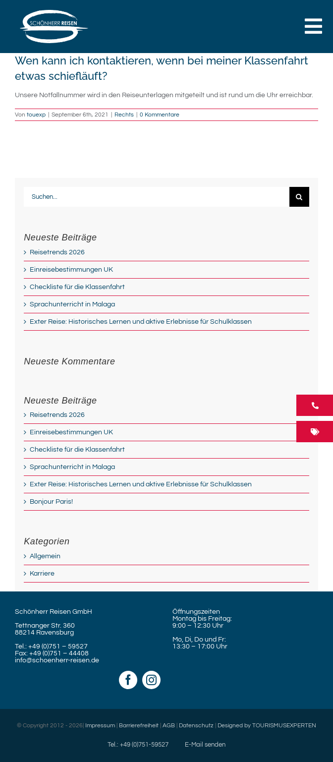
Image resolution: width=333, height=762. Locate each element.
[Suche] (299, 197)
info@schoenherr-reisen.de (57, 660)
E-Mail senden (205, 744)
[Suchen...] (156, 197)
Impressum (100, 725)
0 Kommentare (159, 115)
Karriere (42, 573)
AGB (169, 725)
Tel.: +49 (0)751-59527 (138, 744)
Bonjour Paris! (51, 501)
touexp (36, 115)
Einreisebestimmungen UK (71, 269)
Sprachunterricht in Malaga (72, 304)
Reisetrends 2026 (57, 252)
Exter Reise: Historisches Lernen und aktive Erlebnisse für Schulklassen (141, 321)
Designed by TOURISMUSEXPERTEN (267, 725)
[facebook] (128, 680)
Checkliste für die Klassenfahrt (77, 287)
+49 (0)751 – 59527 (58, 646)
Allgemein (45, 556)
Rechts (124, 115)
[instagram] (151, 680)
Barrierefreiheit (139, 725)
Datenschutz (196, 725)
